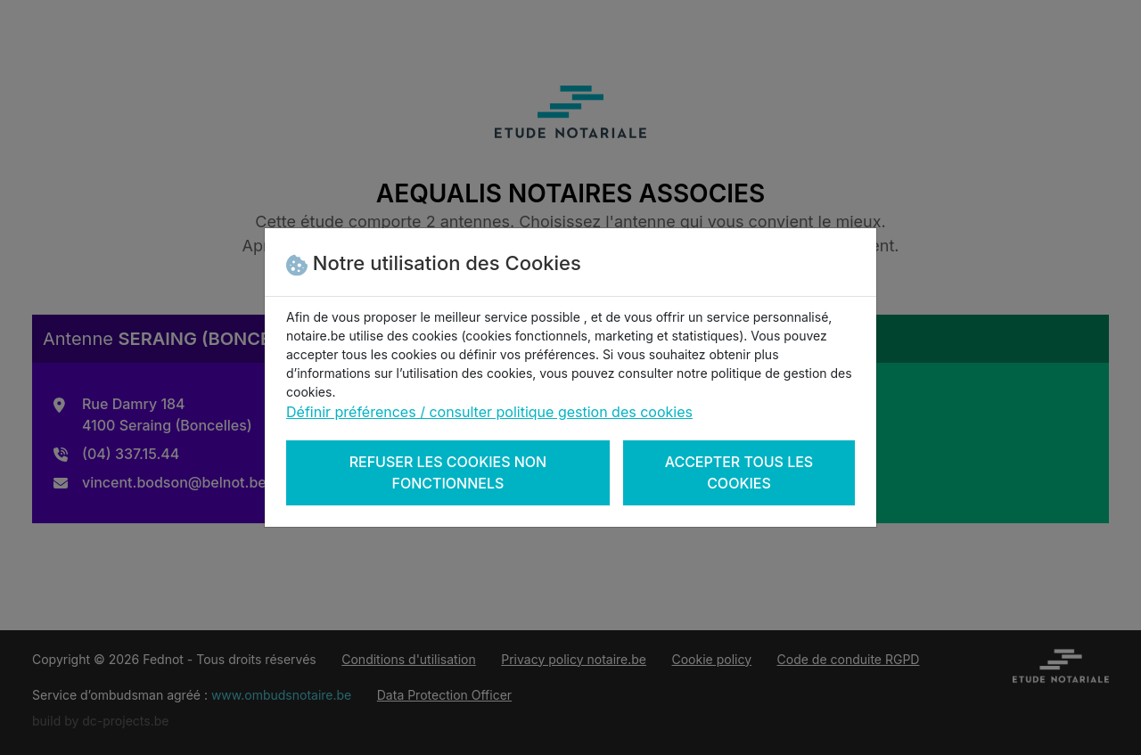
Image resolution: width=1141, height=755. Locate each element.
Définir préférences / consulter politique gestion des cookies (489, 412)
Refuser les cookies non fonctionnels (448, 472)
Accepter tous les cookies (739, 472)
